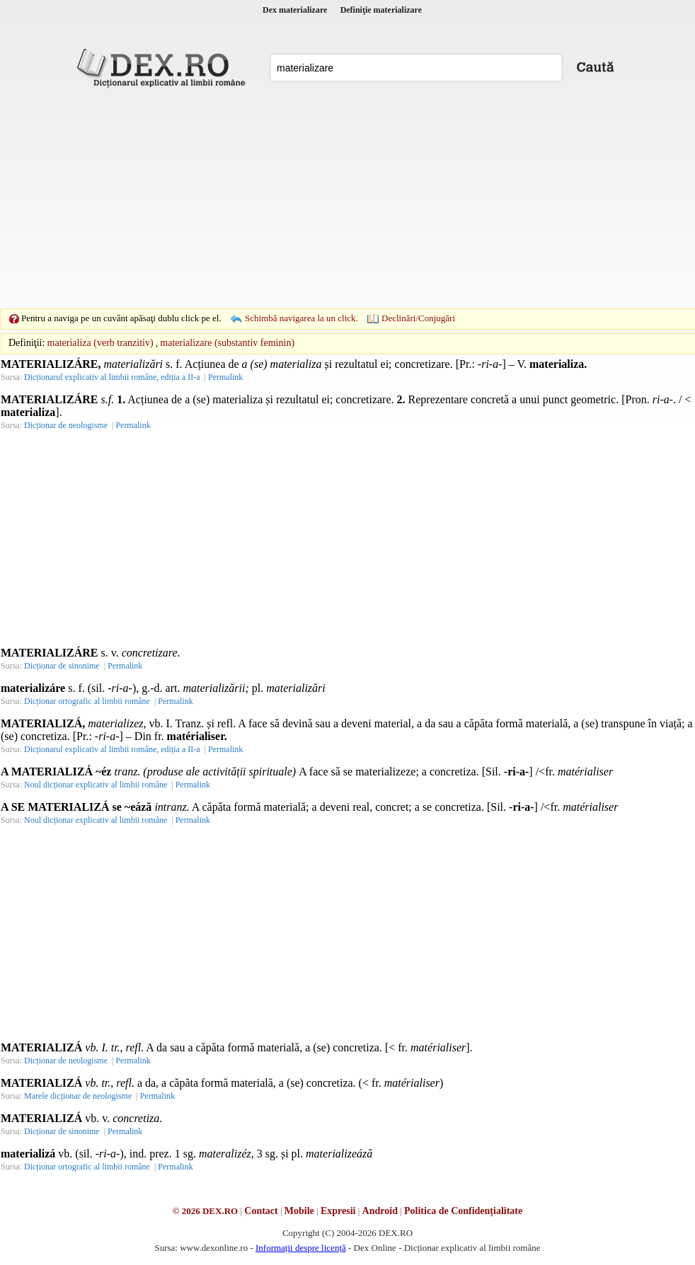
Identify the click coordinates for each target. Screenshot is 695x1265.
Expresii (338, 1211)
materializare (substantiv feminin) (227, 342)
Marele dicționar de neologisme (78, 1096)
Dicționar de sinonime (62, 666)
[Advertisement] (325, 198)
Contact (260, 1211)
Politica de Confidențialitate (463, 1211)
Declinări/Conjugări (418, 318)
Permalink (225, 377)
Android (380, 1211)
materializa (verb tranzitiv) (100, 342)
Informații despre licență (300, 1247)
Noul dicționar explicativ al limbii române (95, 785)
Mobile (299, 1211)
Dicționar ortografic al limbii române (87, 701)
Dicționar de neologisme (66, 425)
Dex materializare (295, 10)
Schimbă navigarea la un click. (301, 318)
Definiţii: (26, 342)
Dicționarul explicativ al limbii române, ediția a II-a (112, 377)
